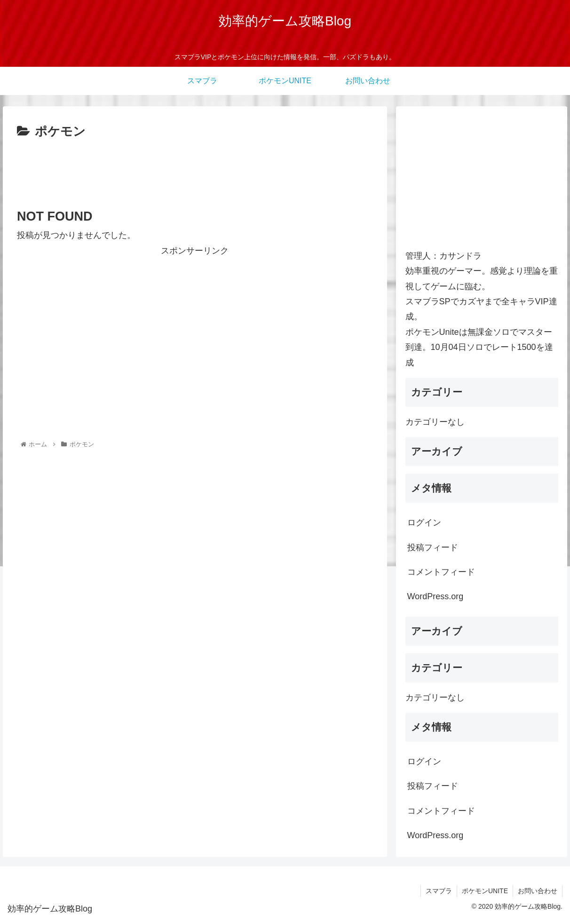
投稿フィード (432, 547)
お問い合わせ (537, 891)
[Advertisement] (195, 168)
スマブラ (439, 891)
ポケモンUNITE (485, 891)
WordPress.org (435, 596)
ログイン (424, 522)
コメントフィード (441, 572)
